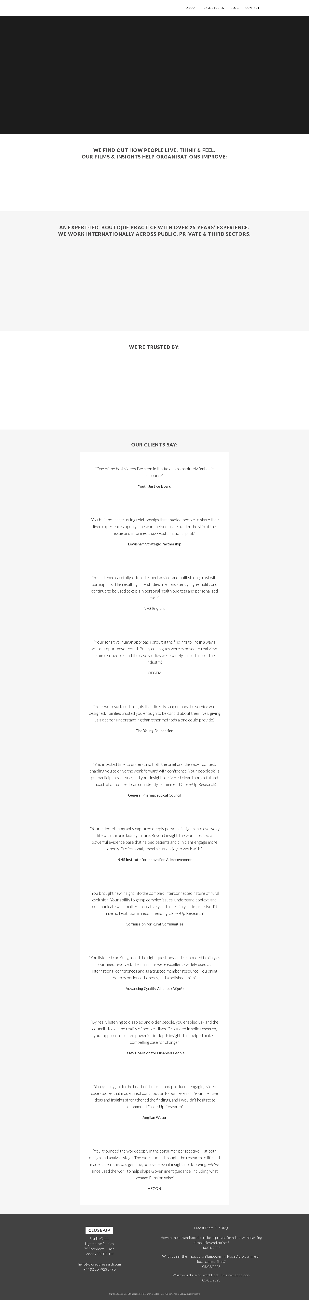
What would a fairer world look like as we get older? (211, 1275)
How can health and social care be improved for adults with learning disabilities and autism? (211, 1240)
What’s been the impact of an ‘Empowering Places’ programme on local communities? (211, 1259)
